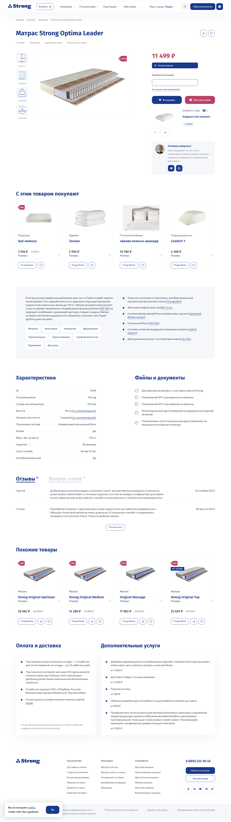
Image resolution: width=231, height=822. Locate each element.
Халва (29, 705)
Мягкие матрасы (143, 784)
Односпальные (36, 338)
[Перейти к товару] (39, 237)
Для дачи (53, 346)
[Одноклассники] (188, 791)
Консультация (200, 780)
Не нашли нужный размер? (166, 89)
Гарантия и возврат (77, 795)
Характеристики (53, 42)
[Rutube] (212, 791)
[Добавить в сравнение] (204, 33)
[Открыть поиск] (185, 6)
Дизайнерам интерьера (113, 784)
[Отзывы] (27, 480)
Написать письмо (200, 772)
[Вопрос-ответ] (67, 480)
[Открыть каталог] (45, 6)
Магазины (130, 6)
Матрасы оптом (109, 769)
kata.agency (162, 812)
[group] (82, 86)
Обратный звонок (203, 6)
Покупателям (87, 6)
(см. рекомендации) (84, 411)
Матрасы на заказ (76, 784)
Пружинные (34, 346)
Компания (66, 6)
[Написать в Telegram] (171, 168)
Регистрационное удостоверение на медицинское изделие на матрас (174, 413)
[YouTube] (200, 791)
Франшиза (106, 789)
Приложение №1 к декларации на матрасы (164, 398)
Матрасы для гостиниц (113, 774)
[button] (165, 132)
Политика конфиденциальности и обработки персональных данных (77, 814)
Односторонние (61, 338)
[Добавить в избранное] (212, 33)
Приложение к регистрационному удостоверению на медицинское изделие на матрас (171, 424)
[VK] (194, 791)
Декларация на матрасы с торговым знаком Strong (169, 391)
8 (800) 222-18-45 (198, 763)
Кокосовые (51, 329)
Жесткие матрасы (144, 789)
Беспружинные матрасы (147, 795)
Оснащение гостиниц (112, 779)
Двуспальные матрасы (147, 779)
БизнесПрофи (207, 812)
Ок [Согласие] (52, 809)
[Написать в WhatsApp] (179, 168)
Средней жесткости (87, 338)
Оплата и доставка (77, 42)
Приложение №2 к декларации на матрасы (164, 405)
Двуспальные (90, 329)
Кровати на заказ (76, 789)
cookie (31, 807)
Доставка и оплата (77, 769)
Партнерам (109, 6)
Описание (34, 42)
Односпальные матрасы (148, 774)
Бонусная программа (78, 779)
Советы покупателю (77, 774)
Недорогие (70, 329)
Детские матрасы (144, 769)
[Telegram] (206, 791)
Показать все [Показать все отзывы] (115, 528)
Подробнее (28, 264)
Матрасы (33, 329)
